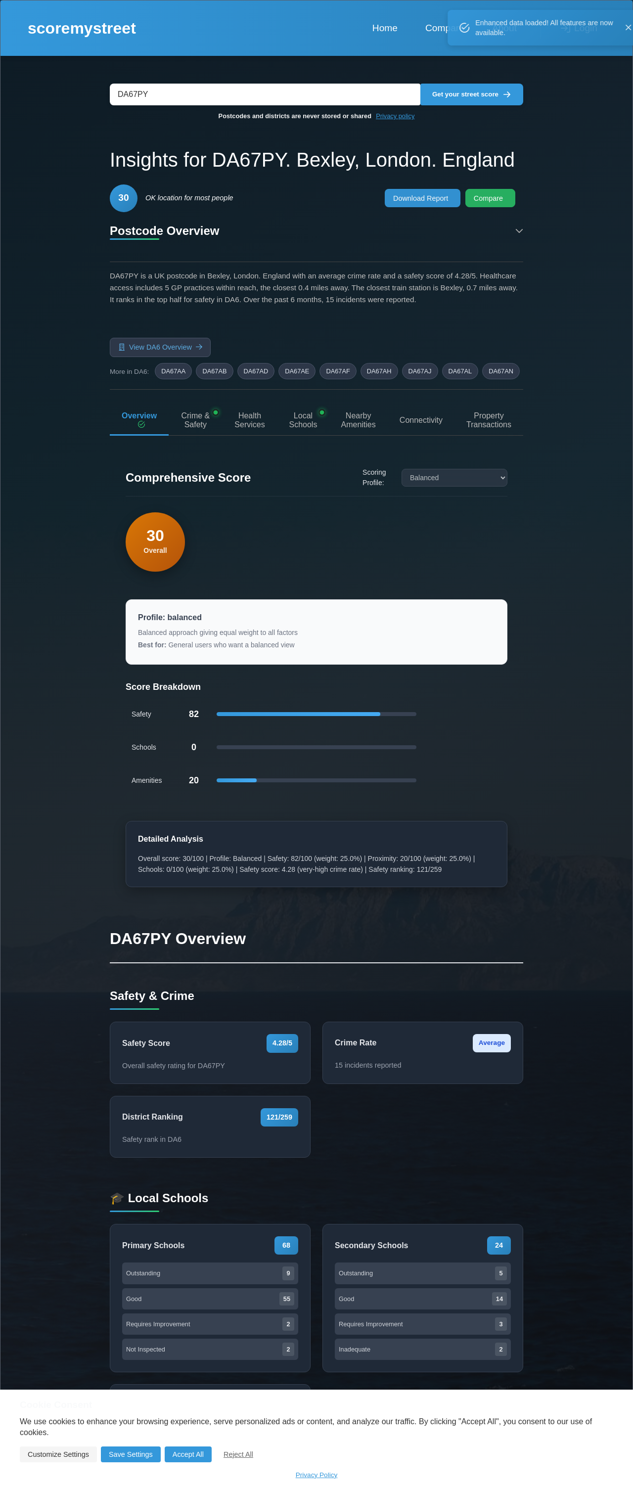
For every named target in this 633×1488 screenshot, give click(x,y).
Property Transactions (488, 379)
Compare (444, 28)
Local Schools (301, 378)
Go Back (258, 940)
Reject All (238, 1454)
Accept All (188, 1454)
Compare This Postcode (354, 939)
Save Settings (131, 1454)
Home (385, 28)
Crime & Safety (193, 379)
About (504, 28)
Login (579, 28)
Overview (139, 379)
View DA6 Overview (160, 325)
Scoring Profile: (374, 441)
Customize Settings (58, 1454)
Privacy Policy (317, 1475)
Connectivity (421, 378)
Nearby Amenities (357, 378)
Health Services (246, 378)
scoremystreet (82, 28)
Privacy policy (395, 116)
